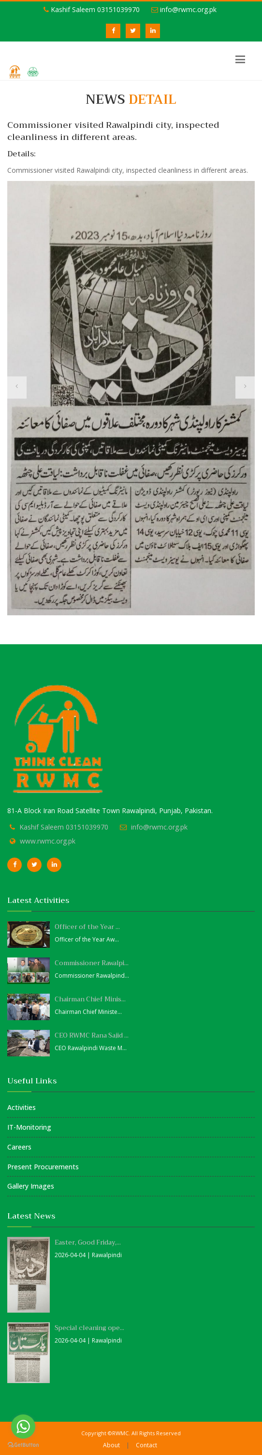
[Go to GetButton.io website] (23, 1445)
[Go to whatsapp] (23, 1426)
